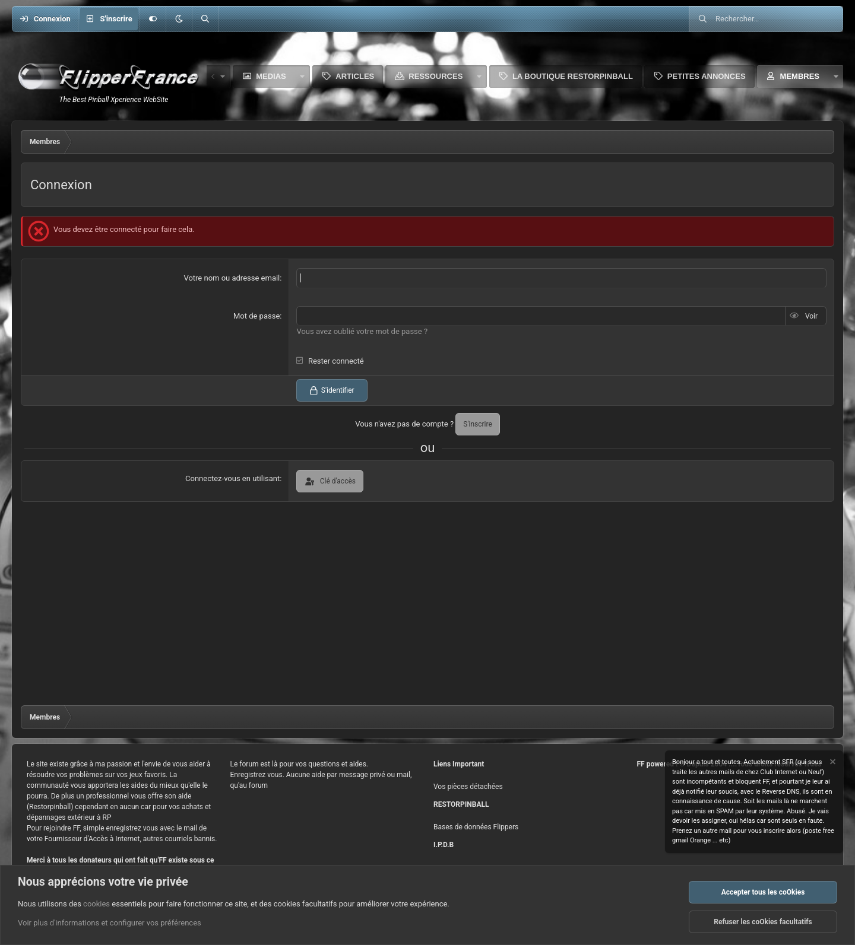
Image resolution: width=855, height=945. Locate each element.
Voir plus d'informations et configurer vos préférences (109, 923)
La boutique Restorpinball (572, 76)
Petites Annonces (706, 76)
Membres (799, 76)
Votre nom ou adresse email (231, 277)
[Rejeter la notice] (832, 763)
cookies (96, 903)
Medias (271, 76)
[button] (179, 19)
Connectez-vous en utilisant (232, 478)
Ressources (435, 76)
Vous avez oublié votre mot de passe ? (362, 331)
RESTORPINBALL (461, 804)
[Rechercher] (205, 19)
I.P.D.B (443, 845)
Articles (354, 76)
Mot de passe (256, 315)
